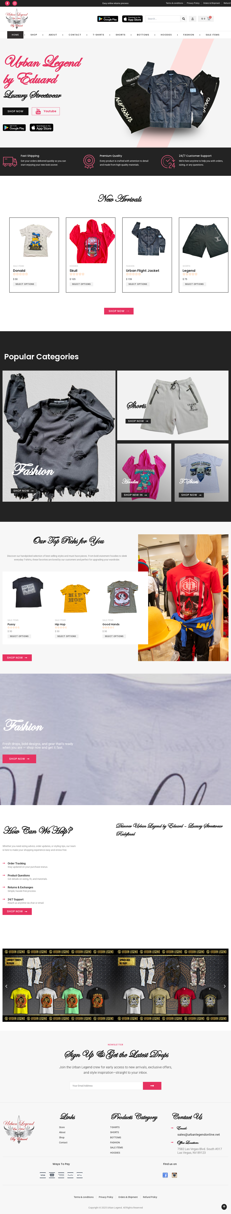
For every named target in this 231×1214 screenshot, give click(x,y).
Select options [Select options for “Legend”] (194, 284)
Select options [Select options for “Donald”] (25, 284)
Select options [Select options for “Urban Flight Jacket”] (138, 284)
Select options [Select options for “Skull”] (81, 284)
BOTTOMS (143, 34)
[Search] (183, 18)
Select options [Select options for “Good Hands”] (114, 636)
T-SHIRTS (98, 34)
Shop (33, 34)
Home (15, 34)
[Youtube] (38, 111)
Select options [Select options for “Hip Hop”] (66, 636)
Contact (75, 34)
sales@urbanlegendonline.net (198, 1134)
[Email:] (172, 1127)
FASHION (188, 34)
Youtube (50, 111)
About (53, 34)
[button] (6, 986)
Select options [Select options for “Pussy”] (19, 636)
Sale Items (212, 34)
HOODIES (166, 34)
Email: (181, 1127)
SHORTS (120, 34)
